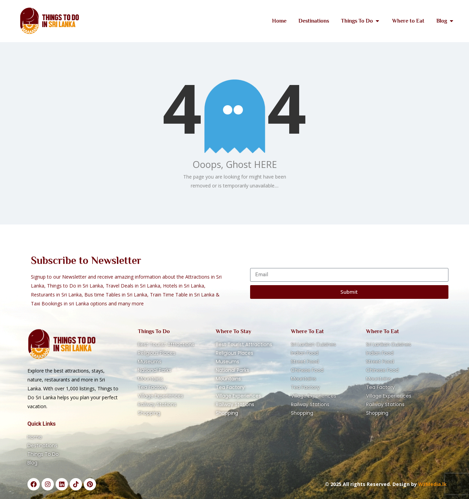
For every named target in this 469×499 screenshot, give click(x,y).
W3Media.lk (432, 484)
